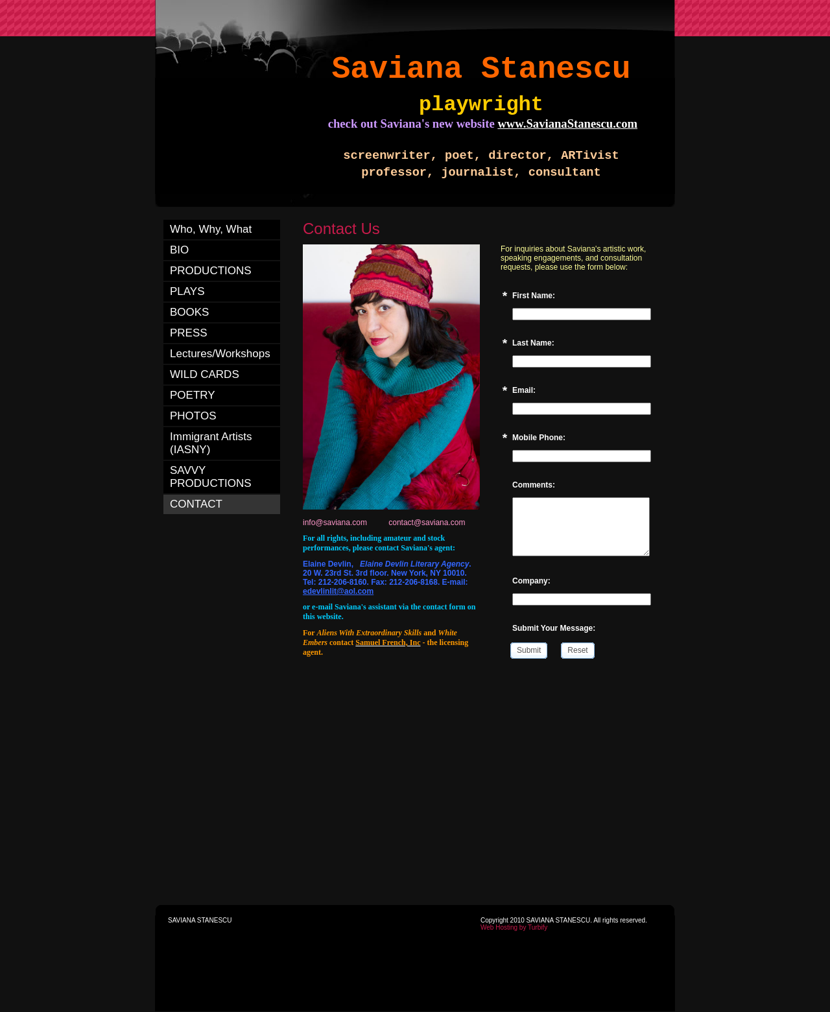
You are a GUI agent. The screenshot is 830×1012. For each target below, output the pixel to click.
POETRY (192, 395)
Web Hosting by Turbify (513, 927)
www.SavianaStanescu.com (567, 123)
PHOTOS (193, 416)
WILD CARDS (204, 374)
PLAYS (187, 291)
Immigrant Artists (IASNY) (211, 443)
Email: (524, 390)
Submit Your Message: (553, 628)
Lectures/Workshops (220, 353)
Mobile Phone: (538, 437)
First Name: (533, 295)
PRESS (189, 333)
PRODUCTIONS (211, 271)
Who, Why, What (211, 229)
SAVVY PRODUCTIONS (211, 476)
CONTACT (196, 504)
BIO (179, 250)
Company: (531, 580)
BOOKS (189, 312)
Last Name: (533, 342)
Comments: (533, 484)
